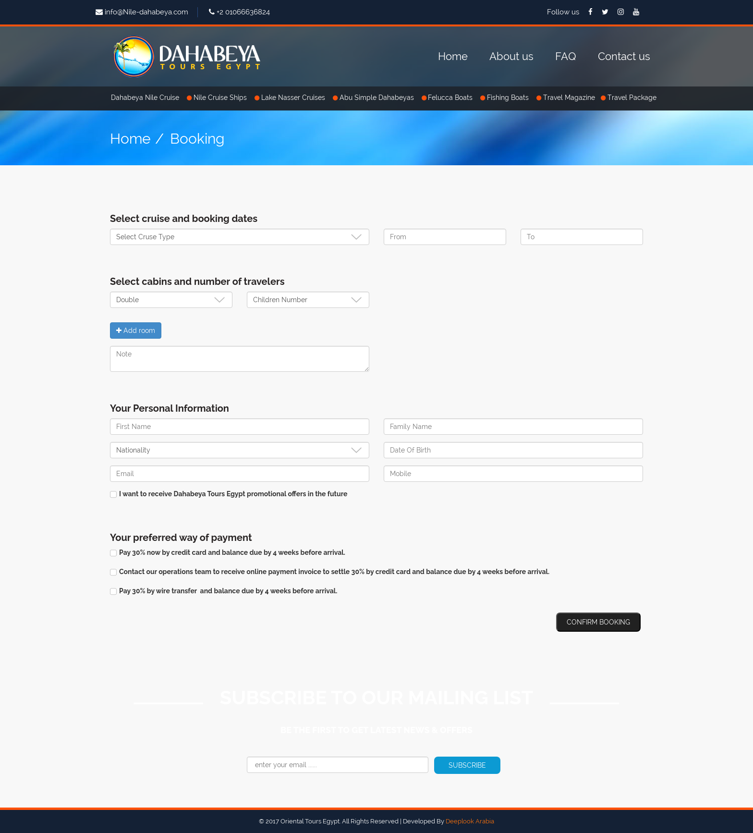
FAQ (565, 56)
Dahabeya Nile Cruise (146, 97)
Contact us (624, 56)
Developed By (448, 821)
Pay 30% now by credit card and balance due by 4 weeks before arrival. (227, 553)
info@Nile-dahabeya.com (146, 12)
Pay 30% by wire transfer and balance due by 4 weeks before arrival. (223, 591)
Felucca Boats (451, 97)
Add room (135, 330)
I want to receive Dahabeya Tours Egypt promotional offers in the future (228, 494)
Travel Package (631, 97)
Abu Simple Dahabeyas (378, 97)
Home (453, 56)
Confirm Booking (598, 622)
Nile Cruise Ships (221, 97)
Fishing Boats (509, 97)
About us (511, 56)
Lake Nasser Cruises (294, 97)
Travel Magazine (569, 97)
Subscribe (467, 765)
